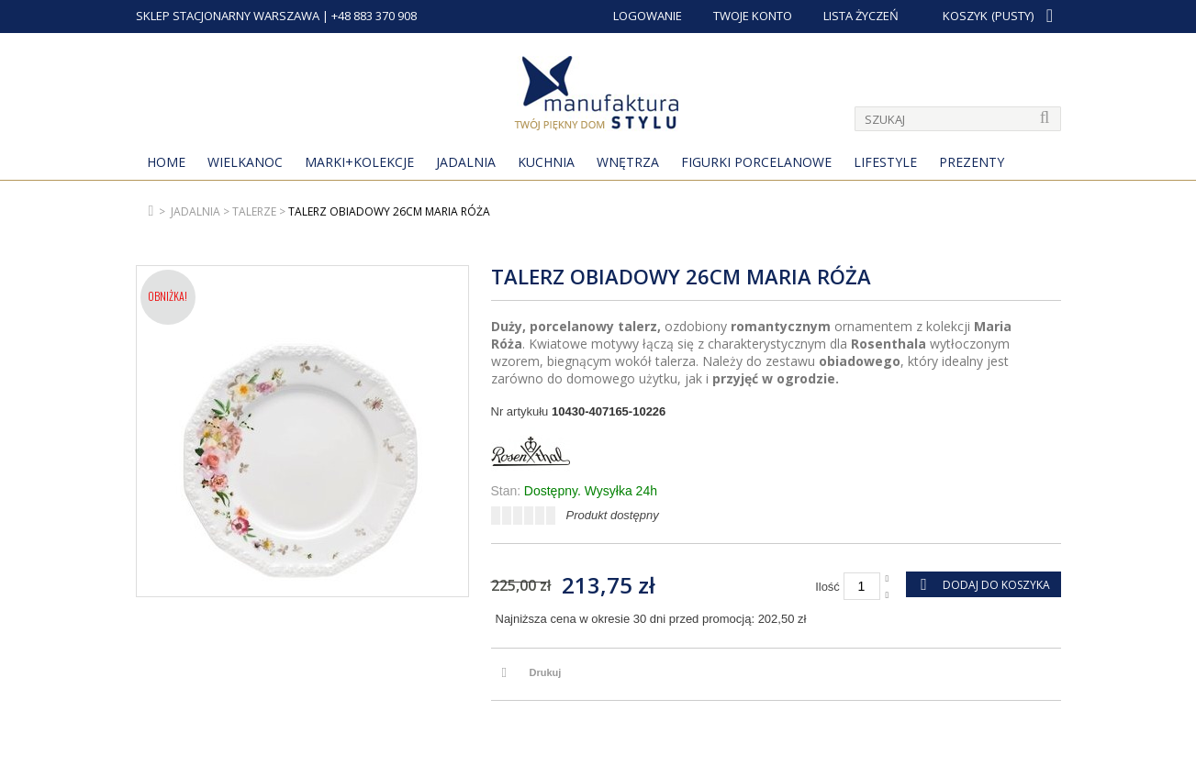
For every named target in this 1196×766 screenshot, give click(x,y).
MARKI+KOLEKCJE (359, 162)
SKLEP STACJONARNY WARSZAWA (227, 15)
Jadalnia (466, 162)
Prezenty (971, 162)
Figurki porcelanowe (756, 162)
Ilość (827, 587)
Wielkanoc (245, 162)
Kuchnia (546, 162)
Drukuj (546, 672)
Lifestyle (885, 162)
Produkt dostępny (612, 515)
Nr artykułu (520, 411)
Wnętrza (628, 162)
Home (166, 162)
